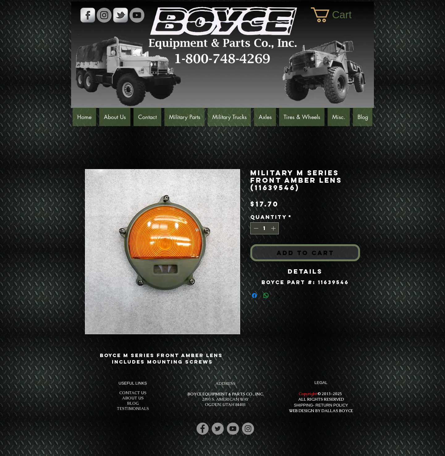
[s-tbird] (120, 15)
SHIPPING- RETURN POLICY (321, 405)
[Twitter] (218, 429)
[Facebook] (203, 429)
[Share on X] (278, 295)
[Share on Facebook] (254, 295)
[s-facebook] (87, 15)
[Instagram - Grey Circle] (104, 15)
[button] (339, 14)
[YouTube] (136, 15)
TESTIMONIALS (133, 408)
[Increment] (274, 228)
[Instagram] (248, 429)
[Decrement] (255, 228)
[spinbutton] (265, 228)
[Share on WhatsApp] (266, 295)
